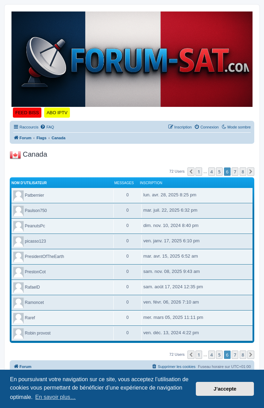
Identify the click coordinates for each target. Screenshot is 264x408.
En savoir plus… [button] (55, 397)
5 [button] (219, 171)
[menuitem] (47, 127)
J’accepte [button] (225, 389)
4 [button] (211, 171)
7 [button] (235, 171)
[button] (190, 171)
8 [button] (243, 171)
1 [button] (199, 171)
